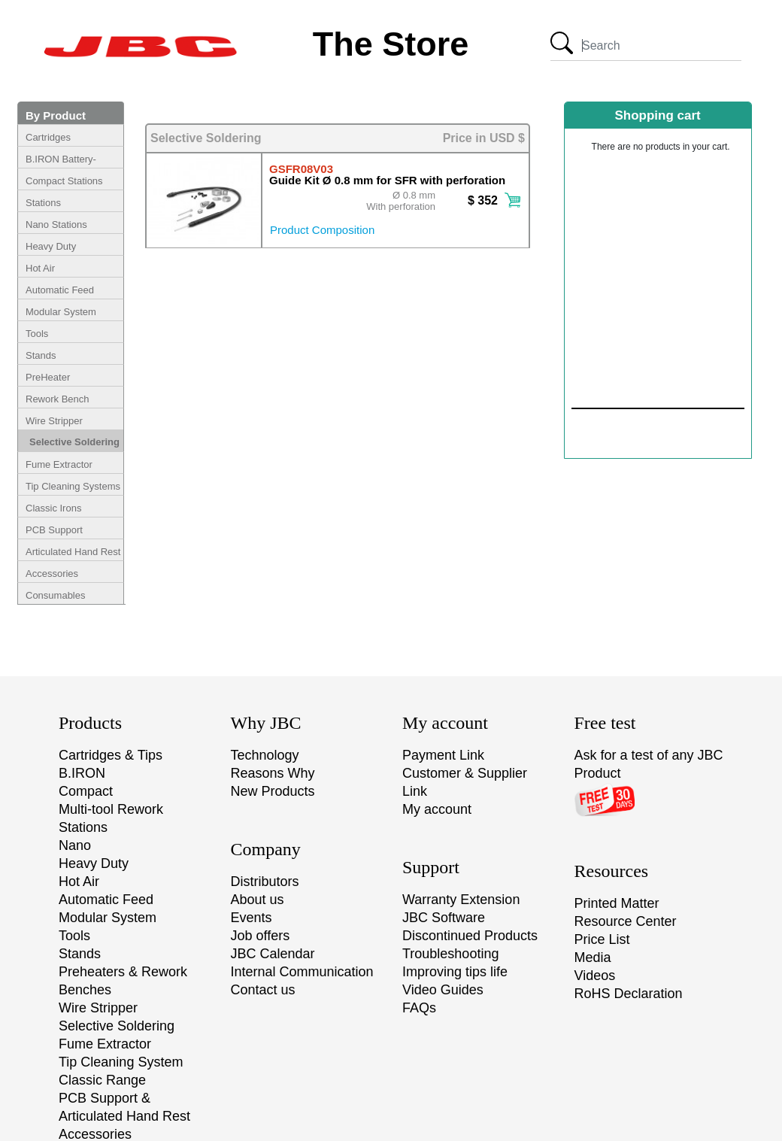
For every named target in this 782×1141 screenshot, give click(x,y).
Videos (595, 975)
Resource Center (625, 921)
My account (436, 809)
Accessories (52, 573)
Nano (75, 845)
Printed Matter (616, 903)
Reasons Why (273, 773)
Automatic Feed (60, 290)
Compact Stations (64, 181)
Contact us (263, 989)
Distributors (265, 881)
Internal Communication (302, 971)
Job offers (260, 935)
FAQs (419, 1007)
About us (257, 899)
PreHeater (48, 377)
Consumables (56, 595)
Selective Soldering (74, 442)
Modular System (61, 311)
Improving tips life (455, 971)
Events (251, 917)
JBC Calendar (273, 953)
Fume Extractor (59, 464)
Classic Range (102, 1080)
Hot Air (40, 268)
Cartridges (48, 137)
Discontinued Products (470, 935)
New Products (273, 791)
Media (592, 957)
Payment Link (443, 755)
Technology (265, 755)
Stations (43, 202)
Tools (37, 333)
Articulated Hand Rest (73, 551)
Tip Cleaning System (121, 1062)
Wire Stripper (54, 420)
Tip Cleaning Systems (73, 486)
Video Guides (442, 989)
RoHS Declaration (628, 993)
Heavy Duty (51, 246)
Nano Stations (56, 224)
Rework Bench (57, 399)
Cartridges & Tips (110, 755)
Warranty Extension (461, 899)
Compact (86, 791)
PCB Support (54, 530)
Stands (41, 355)
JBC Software (443, 917)
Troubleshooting (450, 953)
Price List (602, 939)
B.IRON (82, 773)
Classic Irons (53, 508)
